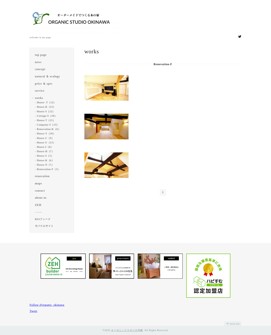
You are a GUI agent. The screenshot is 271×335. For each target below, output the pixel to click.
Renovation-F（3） (48, 169)
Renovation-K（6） (49, 129)
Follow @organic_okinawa (47, 304)
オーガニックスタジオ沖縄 (127, 330)
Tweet (33, 311)
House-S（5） (45, 156)
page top (233, 323)
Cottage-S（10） (47, 116)
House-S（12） (46, 111)
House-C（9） (45, 138)
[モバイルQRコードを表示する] (53, 226)
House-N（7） (45, 165)
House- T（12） (46, 102)
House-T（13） (46, 120)
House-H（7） (45, 151)
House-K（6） (45, 160)
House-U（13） (46, 142)
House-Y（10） (46, 133)
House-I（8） (45, 147)
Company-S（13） (48, 124)
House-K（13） (46, 107)
